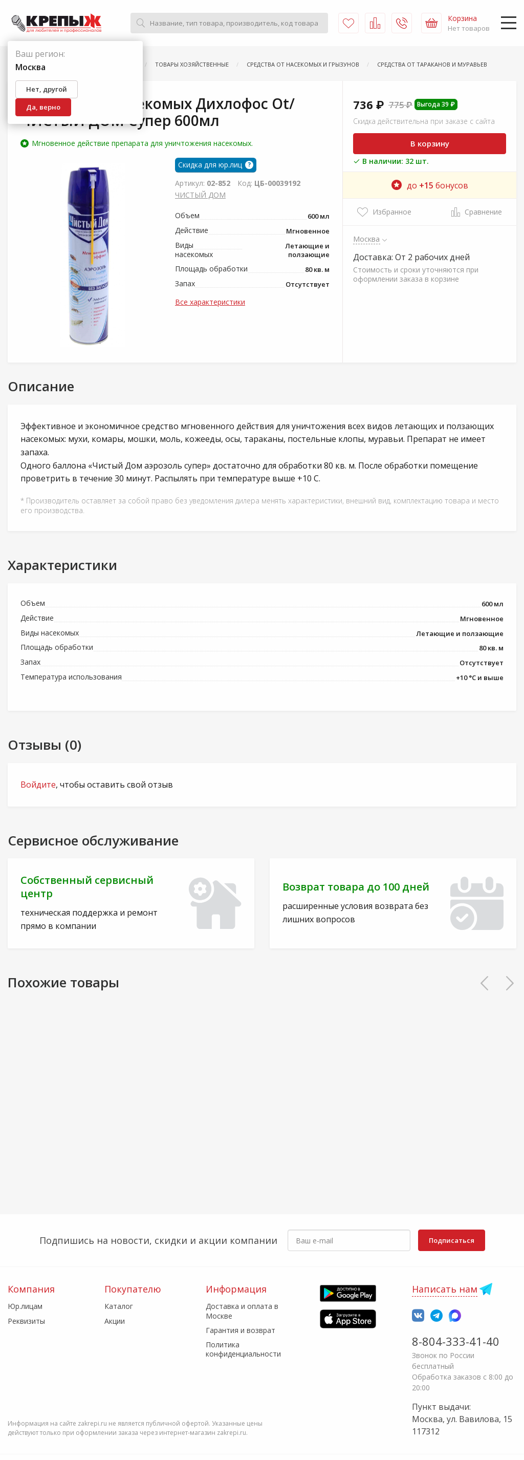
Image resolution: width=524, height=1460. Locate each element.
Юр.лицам (25, 1306)
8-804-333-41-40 (455, 1341)
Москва (366, 239)
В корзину (429, 143)
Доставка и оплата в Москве (242, 1310)
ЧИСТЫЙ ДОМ (200, 195)
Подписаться (451, 1240)
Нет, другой (46, 89)
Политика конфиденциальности (243, 1349)
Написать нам (444, 1289)
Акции (114, 1321)
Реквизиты (26, 1321)
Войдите (38, 784)
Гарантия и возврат (240, 1330)
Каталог (118, 1306)
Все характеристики (210, 302)
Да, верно (43, 107)
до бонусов (429, 185)
